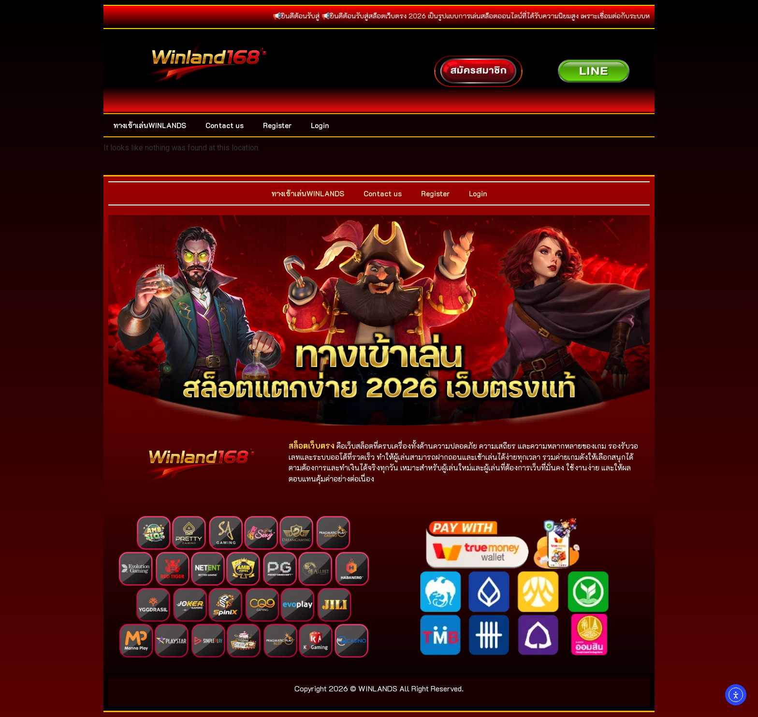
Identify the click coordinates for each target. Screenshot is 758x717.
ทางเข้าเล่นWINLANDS (149, 125)
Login (320, 125)
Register (277, 125)
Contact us (224, 125)
